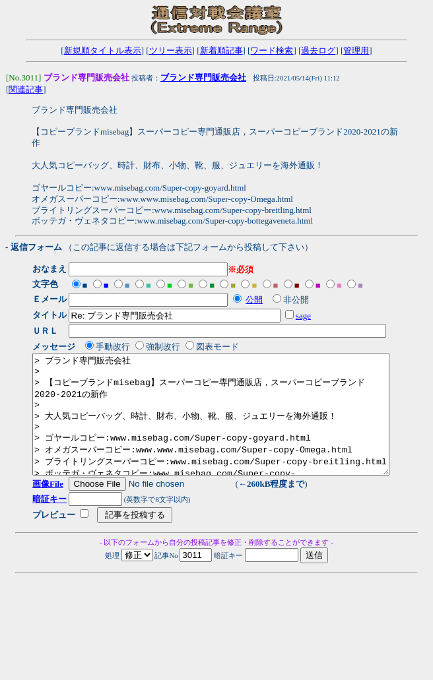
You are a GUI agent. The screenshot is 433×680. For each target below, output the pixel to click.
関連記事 (26, 90)
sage (307, 316)
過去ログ (318, 50)
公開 (258, 300)
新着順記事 (221, 50)
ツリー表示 (170, 50)
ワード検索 (271, 50)
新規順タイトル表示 (102, 50)
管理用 (356, 50)
